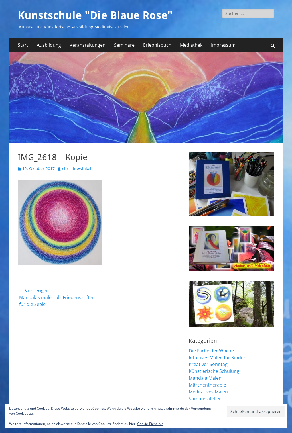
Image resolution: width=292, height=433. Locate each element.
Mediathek (191, 45)
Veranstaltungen (88, 45)
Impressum (223, 45)
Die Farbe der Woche (211, 351)
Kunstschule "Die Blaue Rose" (95, 15)
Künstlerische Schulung (214, 371)
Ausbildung (49, 45)
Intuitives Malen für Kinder (217, 357)
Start (23, 45)
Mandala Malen (205, 378)
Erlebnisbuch (157, 45)
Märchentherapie (207, 385)
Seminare (124, 45)
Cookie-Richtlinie (150, 423)
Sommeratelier (205, 398)
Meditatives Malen (208, 392)
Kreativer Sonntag (208, 364)
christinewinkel (76, 168)
